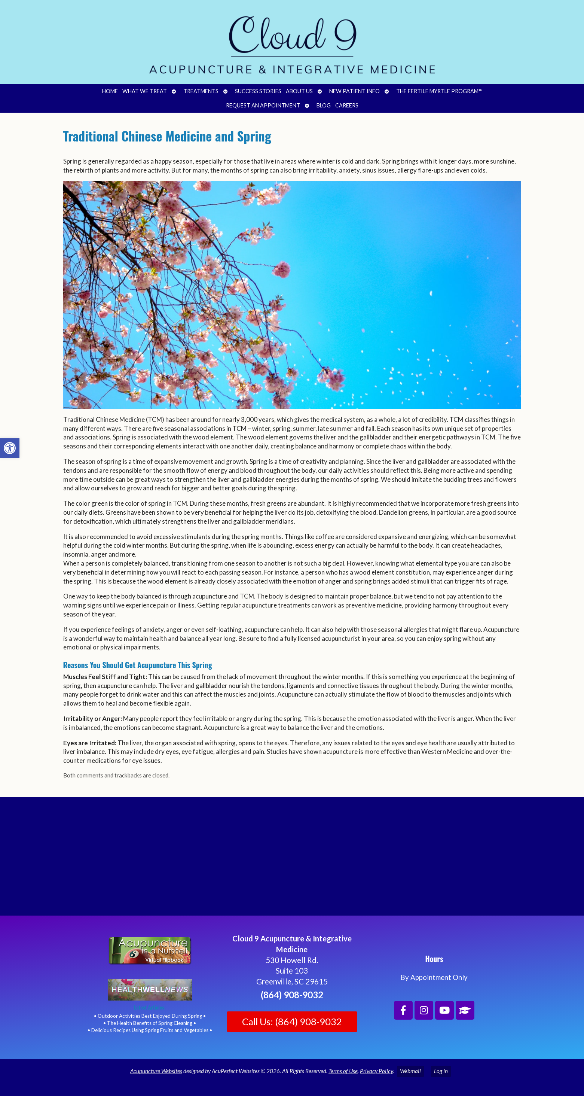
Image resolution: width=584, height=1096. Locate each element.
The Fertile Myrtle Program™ (439, 91)
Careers (346, 105)
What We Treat (144, 91)
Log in (441, 1071)
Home (110, 91)
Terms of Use (343, 1071)
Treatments (200, 91)
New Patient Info (354, 91)
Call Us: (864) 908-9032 (292, 1021)
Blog (324, 105)
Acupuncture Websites (156, 1071)
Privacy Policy (376, 1071)
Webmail (410, 1071)
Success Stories (258, 91)
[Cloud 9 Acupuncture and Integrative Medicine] (292, 859)
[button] (9, 448)
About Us (299, 91)
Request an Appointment (263, 105)
